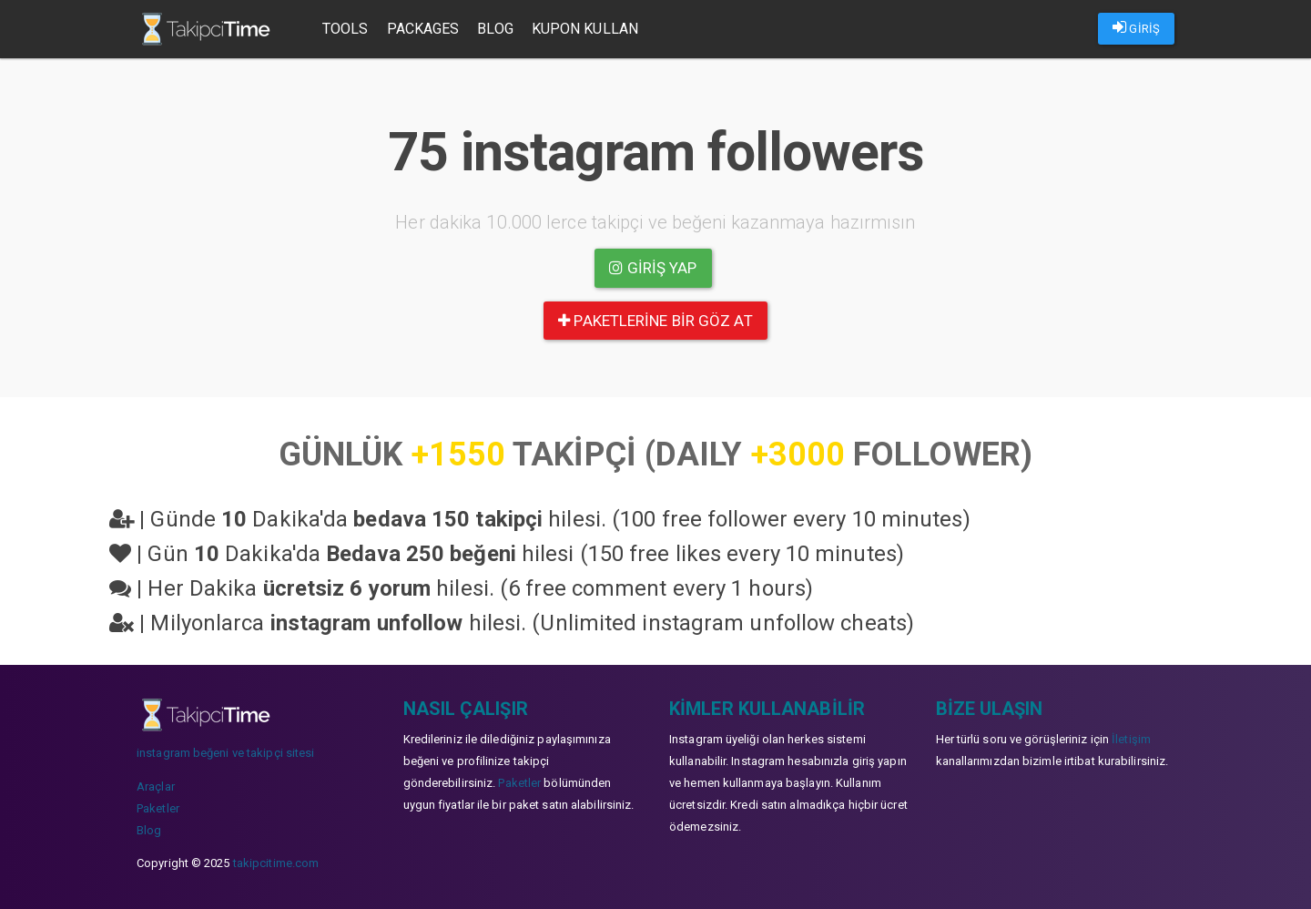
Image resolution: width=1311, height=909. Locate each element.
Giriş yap (652, 268)
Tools (345, 28)
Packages (423, 28)
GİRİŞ (1136, 27)
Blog (495, 28)
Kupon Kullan (585, 28)
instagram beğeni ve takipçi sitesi (225, 753)
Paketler (158, 808)
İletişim (1131, 739)
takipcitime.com (276, 863)
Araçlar (156, 786)
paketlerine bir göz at (655, 321)
